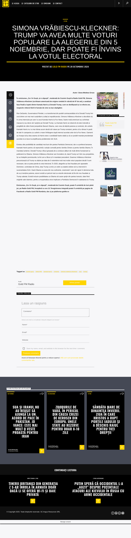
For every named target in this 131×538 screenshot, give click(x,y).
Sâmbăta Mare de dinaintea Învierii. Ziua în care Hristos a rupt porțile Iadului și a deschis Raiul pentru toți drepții (105, 519)
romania (56, 371)
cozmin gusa (30, 371)
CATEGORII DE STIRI (31, 3)
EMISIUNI (47, 3)
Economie (51, 493)
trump (85, 371)
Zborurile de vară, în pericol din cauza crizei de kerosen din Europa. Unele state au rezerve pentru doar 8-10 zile (65, 519)
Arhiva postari (75, 382)
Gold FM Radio (59, 112)
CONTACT (58, 3)
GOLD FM (39, 371)
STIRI (65, 67)
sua (80, 371)
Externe (11, 493)
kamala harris (48, 371)
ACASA (16, 3)
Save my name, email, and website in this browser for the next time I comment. (55, 448)
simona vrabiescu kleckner (69, 371)
